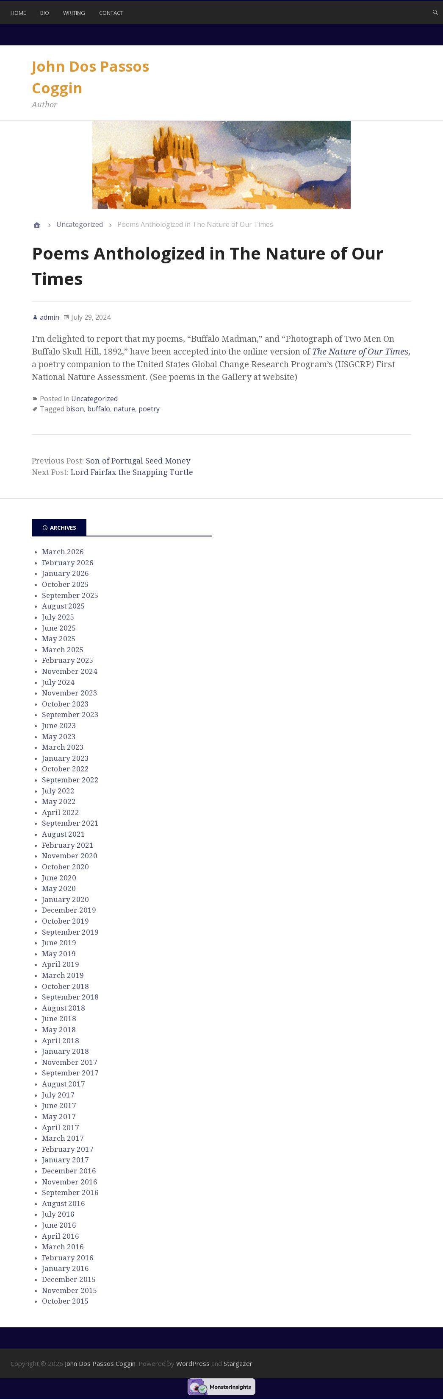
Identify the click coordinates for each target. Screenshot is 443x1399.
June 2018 (59, 1018)
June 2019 (59, 942)
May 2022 (59, 801)
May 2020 (59, 888)
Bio (44, 13)
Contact (111, 13)
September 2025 (70, 595)
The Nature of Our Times (360, 351)
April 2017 (60, 1127)
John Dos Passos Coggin (100, 1363)
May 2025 (59, 638)
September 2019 (70, 932)
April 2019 (60, 964)
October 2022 (65, 769)
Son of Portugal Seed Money (138, 460)
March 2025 (63, 649)
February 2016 (68, 1258)
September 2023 (70, 714)
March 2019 (63, 975)
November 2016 (69, 1182)
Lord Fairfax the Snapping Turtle (132, 472)
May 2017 (59, 1116)
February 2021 (68, 845)
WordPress (193, 1363)
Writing (74, 13)
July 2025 (58, 617)
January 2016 (65, 1268)
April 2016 (60, 1236)
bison (75, 408)
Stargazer (238, 1363)
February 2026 (68, 562)
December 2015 (69, 1279)
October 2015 (65, 1301)
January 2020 (65, 899)
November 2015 (69, 1290)
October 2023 (65, 704)
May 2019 (59, 953)
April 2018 (60, 1040)
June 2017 (59, 1105)
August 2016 (63, 1203)
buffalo (98, 408)
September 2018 (70, 997)
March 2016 (63, 1247)
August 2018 (63, 1008)
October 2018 (65, 986)
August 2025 (63, 606)
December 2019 (69, 910)
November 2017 (69, 1062)
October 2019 (65, 921)
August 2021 (63, 834)
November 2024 (69, 671)
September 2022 (70, 780)
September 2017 (70, 1073)
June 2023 (59, 725)
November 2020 (69, 856)
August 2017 (63, 1084)
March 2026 (63, 551)
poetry (149, 408)
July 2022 (58, 791)
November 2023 (69, 693)
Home (18, 13)
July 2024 (58, 682)
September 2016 (70, 1192)
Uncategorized (79, 224)
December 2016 (69, 1171)
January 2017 (65, 1160)
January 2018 (65, 1051)
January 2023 (65, 758)
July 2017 (58, 1095)
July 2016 (58, 1214)
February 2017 (68, 1149)
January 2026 (65, 573)
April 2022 (60, 812)
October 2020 (65, 867)
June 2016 (59, 1225)
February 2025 (68, 660)
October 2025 (65, 584)
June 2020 (59, 878)
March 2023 (63, 747)
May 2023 (59, 736)
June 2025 (59, 628)
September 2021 (70, 823)
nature (124, 408)
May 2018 (59, 1029)
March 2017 (63, 1138)
